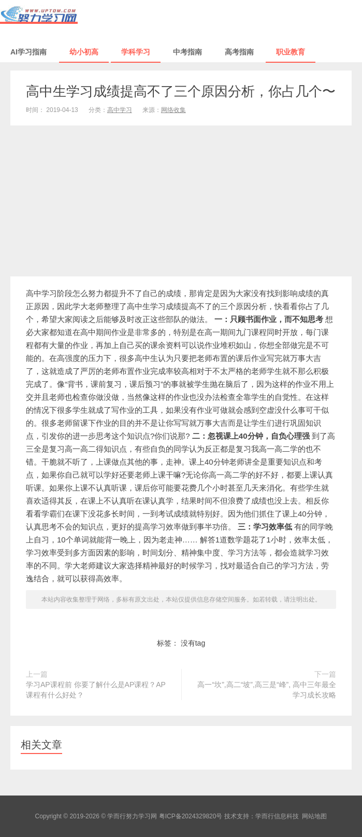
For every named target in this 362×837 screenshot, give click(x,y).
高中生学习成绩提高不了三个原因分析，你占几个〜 (181, 91)
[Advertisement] (181, 203)
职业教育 (290, 52)
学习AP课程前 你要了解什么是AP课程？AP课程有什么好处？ (96, 689)
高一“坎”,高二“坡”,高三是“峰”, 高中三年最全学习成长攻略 (266, 689)
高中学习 (119, 110)
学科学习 (135, 52)
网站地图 (314, 816)
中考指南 (187, 52)
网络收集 (173, 110)
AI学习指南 (28, 52)
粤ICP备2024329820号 (191, 816)
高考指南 (239, 52)
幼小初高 (83, 52)
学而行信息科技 (277, 816)
